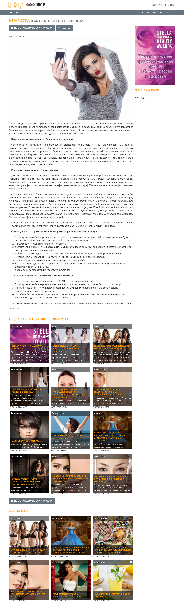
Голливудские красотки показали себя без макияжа (68, 595)
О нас (171, 5)
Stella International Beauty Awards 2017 (27, 347)
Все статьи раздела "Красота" (32, 28)
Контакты (159, 5)
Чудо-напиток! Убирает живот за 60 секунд (112, 595)
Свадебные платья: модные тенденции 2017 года (27, 390)
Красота (16, 326)
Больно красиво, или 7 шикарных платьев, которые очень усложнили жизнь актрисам (110, 437)
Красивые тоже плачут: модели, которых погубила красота (111, 347)
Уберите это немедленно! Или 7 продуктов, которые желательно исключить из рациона (113, 550)
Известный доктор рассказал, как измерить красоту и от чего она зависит (70, 479)
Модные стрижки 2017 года (26, 441)
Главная (64, 28)
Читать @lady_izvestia (147, 89)
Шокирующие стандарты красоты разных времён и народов (67, 349)
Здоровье (100, 518)
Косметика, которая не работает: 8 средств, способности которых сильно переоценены (70, 393)
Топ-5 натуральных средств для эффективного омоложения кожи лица (111, 479)
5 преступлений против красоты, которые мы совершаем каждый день (108, 392)
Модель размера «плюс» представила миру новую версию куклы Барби (26, 481)
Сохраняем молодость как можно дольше (67, 436)
